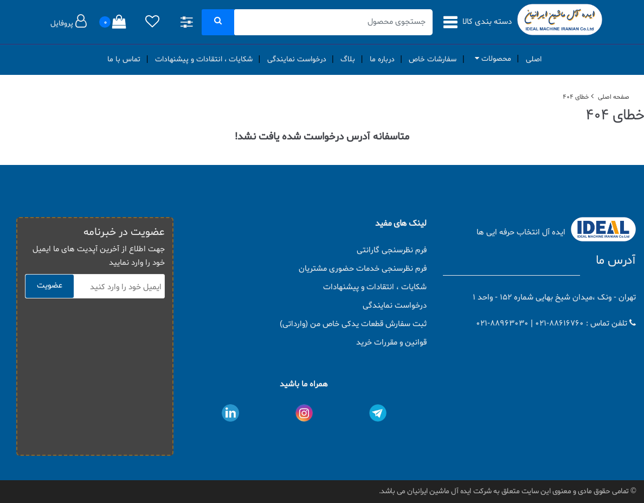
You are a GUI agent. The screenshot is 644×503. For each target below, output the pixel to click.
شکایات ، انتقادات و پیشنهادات (204, 59)
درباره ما (382, 59)
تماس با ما (123, 59)
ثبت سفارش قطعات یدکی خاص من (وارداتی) (353, 324)
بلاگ (347, 59)
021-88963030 (502, 323)
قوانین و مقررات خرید (391, 342)
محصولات (491, 59)
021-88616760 (559, 323)
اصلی (534, 59)
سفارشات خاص (432, 59)
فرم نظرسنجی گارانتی (392, 250)
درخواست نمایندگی (296, 59)
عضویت (49, 285)
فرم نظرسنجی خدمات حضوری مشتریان (363, 269)
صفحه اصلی (613, 97)
